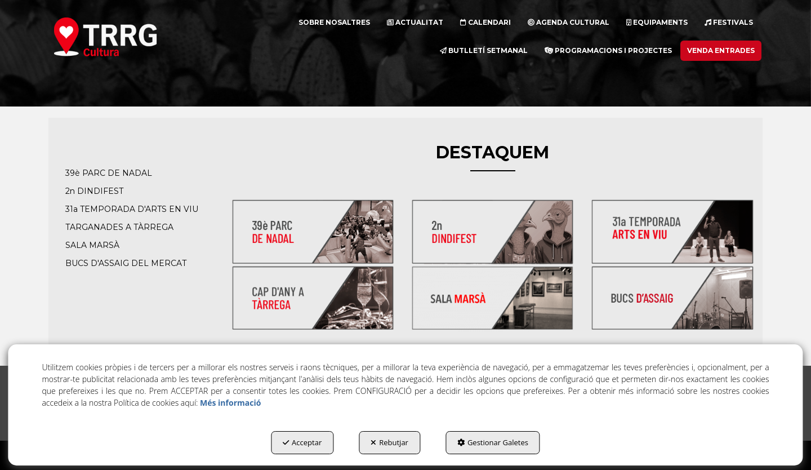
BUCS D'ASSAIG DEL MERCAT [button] (125, 263)
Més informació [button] (230, 402)
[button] (126, 37)
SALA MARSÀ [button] (92, 245)
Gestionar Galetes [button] (492, 442)
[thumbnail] (312, 232)
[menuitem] (334, 22)
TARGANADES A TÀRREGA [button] (119, 227)
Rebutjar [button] (389, 442)
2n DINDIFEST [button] (94, 191)
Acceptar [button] (302, 442)
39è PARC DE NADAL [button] (108, 173)
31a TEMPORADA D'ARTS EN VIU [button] (131, 209)
